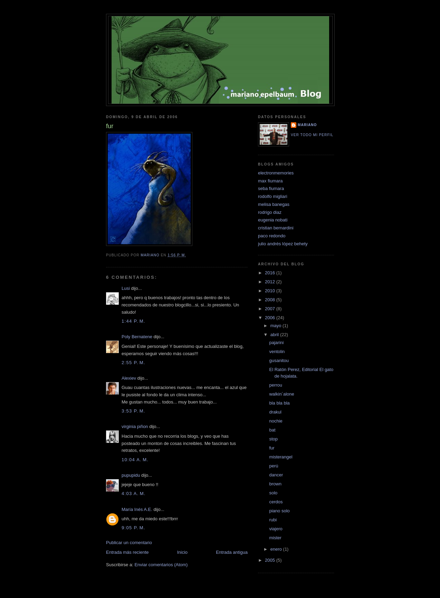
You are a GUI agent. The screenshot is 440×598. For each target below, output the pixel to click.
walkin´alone (281, 394)
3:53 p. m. (133, 411)
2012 (270, 281)
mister (275, 537)
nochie (275, 421)
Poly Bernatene (137, 336)
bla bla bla (279, 403)
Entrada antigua (232, 552)
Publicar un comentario (129, 542)
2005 (270, 560)
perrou (275, 385)
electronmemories (276, 172)
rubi (273, 519)
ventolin (277, 351)
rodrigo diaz (269, 212)
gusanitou (278, 360)
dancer (276, 474)
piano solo (279, 510)
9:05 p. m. (133, 527)
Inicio (182, 552)
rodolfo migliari (272, 196)
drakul (275, 412)
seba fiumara (271, 188)
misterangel (280, 456)
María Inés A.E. (137, 509)
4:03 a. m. (134, 493)
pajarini (276, 342)
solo (273, 492)
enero (276, 549)
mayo (276, 325)
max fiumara (270, 180)
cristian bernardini (276, 227)
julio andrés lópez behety (283, 243)
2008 (270, 299)
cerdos (276, 501)
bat (272, 430)
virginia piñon (135, 426)
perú (273, 465)
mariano (307, 125)
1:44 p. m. (133, 321)
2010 (270, 290)
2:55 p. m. (133, 362)
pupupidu (131, 475)
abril (275, 334)
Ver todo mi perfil (312, 135)
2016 (270, 272)
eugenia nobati (272, 219)
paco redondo (272, 235)
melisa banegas (273, 204)
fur (271, 447)
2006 (270, 317)
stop (273, 439)
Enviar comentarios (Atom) (161, 564)
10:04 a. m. (135, 459)
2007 (270, 308)
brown (275, 483)
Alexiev (129, 378)
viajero (275, 528)
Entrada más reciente (127, 552)
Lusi (126, 288)
